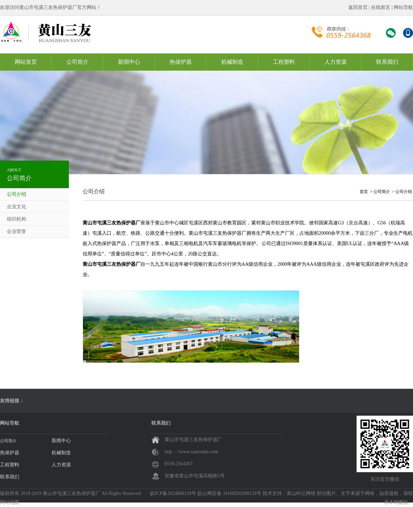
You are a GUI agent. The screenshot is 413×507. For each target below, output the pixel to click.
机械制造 (232, 62)
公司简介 (77, 62)
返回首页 (358, 7)
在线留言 (380, 7)
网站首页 (26, 62)
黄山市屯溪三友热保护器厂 (71, 493)
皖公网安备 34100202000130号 (230, 493)
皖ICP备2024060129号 (173, 493)
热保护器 (181, 62)
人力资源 (336, 62)
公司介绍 (16, 194)
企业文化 (16, 206)
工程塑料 (284, 62)
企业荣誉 (16, 231)
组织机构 (16, 219)
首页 (364, 191)
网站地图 (9, 502)
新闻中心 (129, 62)
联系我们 (387, 62)
